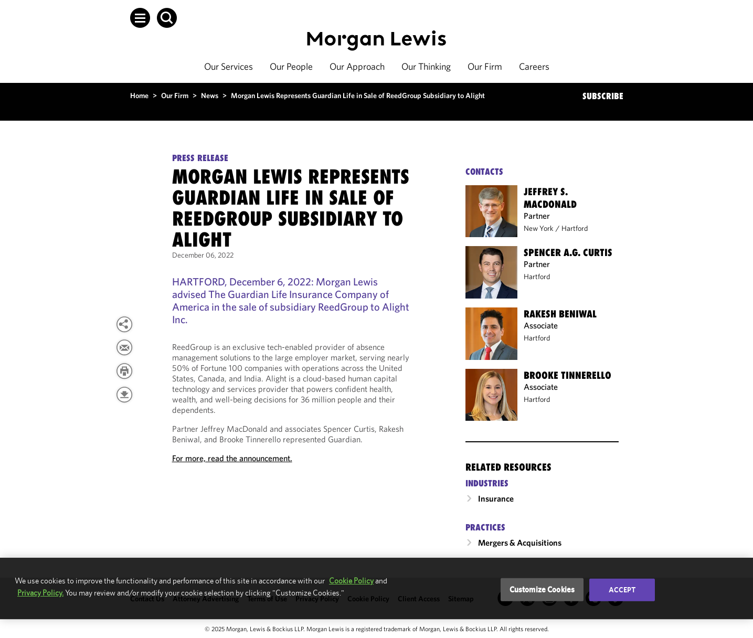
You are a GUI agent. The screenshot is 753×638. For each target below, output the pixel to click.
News (209, 95)
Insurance (496, 498)
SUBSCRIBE (602, 96)
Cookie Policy (351, 581)
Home (139, 95)
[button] (140, 18)
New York (539, 228)
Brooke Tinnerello (567, 375)
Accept (622, 589)
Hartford (574, 228)
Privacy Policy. (40, 593)
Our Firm (485, 66)
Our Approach (357, 66)
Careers (534, 66)
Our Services (228, 66)
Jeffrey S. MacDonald (550, 198)
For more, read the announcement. (232, 458)
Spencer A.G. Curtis (568, 252)
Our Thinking (426, 66)
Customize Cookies (542, 589)
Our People (291, 66)
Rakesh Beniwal (560, 314)
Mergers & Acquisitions (519, 542)
